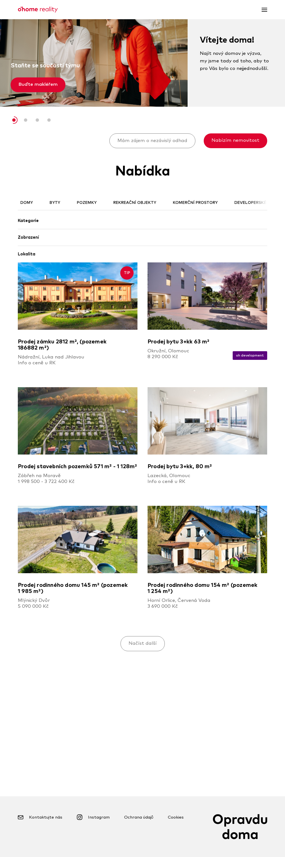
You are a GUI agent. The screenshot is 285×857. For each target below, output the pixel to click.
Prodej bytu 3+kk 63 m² (178, 342)
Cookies (176, 817)
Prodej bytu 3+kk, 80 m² (180, 466)
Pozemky (87, 203)
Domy (26, 203)
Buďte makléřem (38, 84)
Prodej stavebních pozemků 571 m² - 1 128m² (77, 466)
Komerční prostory (195, 203)
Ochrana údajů (138, 817)
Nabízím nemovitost (235, 140)
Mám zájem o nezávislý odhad (152, 140)
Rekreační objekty (134, 203)
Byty (55, 203)
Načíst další (143, 643)
